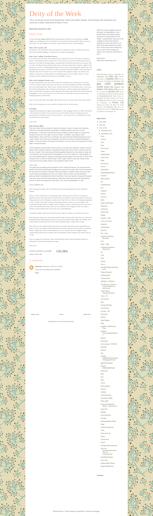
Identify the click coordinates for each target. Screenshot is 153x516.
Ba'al (102, 145)
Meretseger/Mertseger (108, 421)
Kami (103, 91)
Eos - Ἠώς (104, 233)
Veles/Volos (105, 212)
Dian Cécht (104, 148)
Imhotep (103, 418)
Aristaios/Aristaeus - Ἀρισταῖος (108, 237)
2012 (101, 125)
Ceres (103, 264)
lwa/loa (122, 91)
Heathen (117, 87)
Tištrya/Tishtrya (106, 395)
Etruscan (121, 79)
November (105, 134)
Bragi (102, 424)
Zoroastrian (110, 111)
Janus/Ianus (105, 308)
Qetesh (103, 338)
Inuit (98, 91)
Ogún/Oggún (105, 320)
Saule (103, 151)
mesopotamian (104, 96)
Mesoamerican (119, 94)
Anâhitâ (103, 392)
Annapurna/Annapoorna (109, 445)
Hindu (110, 89)
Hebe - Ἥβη (105, 244)
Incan (119, 89)
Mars (102, 380)
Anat (102, 142)
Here (35, 165)
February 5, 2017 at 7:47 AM (52, 266)
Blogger (97, 511)
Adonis (103, 194)
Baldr (102, 200)
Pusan (103, 442)
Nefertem (104, 224)
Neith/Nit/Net (105, 154)
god (40, 254)
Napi (102, 323)
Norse (101, 100)
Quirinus (103, 230)
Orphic (115, 100)
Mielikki (103, 412)
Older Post (87, 314)
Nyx (102, 353)
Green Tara (104, 157)
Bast (102, 374)
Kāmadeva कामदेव (106, 398)
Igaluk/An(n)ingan (107, 363)
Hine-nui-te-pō (105, 433)
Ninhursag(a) (105, 386)
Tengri (103, 436)
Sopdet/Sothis (105, 185)
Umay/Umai (105, 439)
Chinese (121, 76)
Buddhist (119, 74)
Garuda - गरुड (105, 311)
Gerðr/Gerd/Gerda (107, 427)
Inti (102, 182)
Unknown (38, 266)
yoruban (101, 111)
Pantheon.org (38, 185)
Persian (121, 100)
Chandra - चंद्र (105, 218)
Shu (102, 188)
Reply (37, 273)
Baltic (105, 74)
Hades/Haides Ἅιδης (108, 463)
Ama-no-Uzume (106, 221)
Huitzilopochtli (105, 275)
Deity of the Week (55, 13)
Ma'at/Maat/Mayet (107, 457)
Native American (111, 98)
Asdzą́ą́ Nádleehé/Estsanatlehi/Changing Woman (109, 358)
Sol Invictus (105, 299)
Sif (101, 252)
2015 (101, 122)
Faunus (103, 139)
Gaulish (108, 81)
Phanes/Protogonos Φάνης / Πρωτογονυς (109, 405)
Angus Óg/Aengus (107, 203)
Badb (102, 160)
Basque (112, 74)
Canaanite (100, 77)
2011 (101, 128)
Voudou (121, 109)
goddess (119, 83)
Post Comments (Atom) (66, 321)
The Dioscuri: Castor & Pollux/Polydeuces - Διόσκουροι (108, 286)
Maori (110, 94)
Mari (102, 302)
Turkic (107, 109)
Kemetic (111, 92)
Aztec (99, 74)
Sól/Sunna (104, 209)
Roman (115, 103)
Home (61, 314)
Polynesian (103, 102)
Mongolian (100, 98)
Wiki (34, 122)
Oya (102, 241)
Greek (106, 87)
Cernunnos (104, 163)
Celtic (37, 254)
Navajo (122, 98)
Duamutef (104, 314)
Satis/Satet (104, 169)
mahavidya (102, 94)
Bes (102, 377)
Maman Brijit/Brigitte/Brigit (108, 367)
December (105, 130)
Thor (102, 255)
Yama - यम (104, 296)
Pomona (103, 197)
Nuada (103, 261)
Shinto (107, 105)
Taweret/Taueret (106, 272)
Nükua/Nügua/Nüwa (108, 173)
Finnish (101, 81)
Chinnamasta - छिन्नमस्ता (109, 344)
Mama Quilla (105, 179)
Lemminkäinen (106, 415)
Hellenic (100, 89)
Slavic (115, 105)
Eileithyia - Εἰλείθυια (108, 281)
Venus (103, 383)
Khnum (103, 166)
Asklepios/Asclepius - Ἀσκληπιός (108, 248)
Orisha (109, 100)
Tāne (102, 430)
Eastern (101, 79)
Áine (102, 258)
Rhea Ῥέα (104, 409)
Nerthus (103, 350)
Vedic (113, 109)
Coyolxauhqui (105, 278)
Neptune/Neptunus (107, 466)
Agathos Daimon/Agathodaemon (109, 333)
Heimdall (104, 347)
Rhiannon (104, 206)
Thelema (99, 109)
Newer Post (35, 314)
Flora (102, 136)
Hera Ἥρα (104, 460)
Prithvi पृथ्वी (104, 401)
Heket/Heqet (105, 227)
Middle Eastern (117, 96)
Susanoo (104, 176)
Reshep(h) (104, 341)
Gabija (103, 215)
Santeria (99, 105)
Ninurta (103, 389)
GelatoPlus (81, 511)
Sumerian (109, 107)
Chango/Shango (106, 305)
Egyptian (110, 79)
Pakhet (103, 317)
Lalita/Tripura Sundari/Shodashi (108, 292)
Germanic (117, 81)
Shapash (104, 191)
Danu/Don (104, 371)
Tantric (119, 107)
